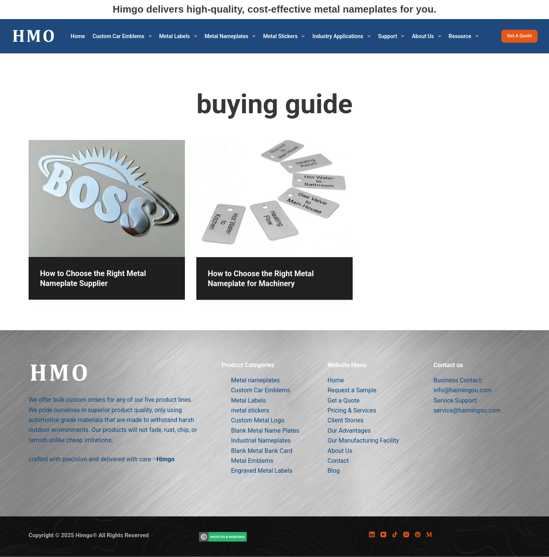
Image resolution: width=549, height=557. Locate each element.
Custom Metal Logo (257, 420)
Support (393, 36)
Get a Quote (519, 36)
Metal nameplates (255, 380)
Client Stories (345, 420)
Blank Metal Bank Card (261, 450)
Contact (338, 460)
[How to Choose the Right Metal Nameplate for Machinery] (274, 208)
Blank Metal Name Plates (265, 430)
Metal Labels (179, 36)
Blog (333, 470)
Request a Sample (351, 390)
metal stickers (285, 36)
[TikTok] (395, 535)
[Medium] (429, 535)
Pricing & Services (351, 410)
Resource (465, 36)
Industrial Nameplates (261, 440)
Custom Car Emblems (124, 36)
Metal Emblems (252, 460)
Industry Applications (342, 36)
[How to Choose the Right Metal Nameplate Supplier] (107, 200)
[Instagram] (406, 535)
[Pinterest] (418, 535)
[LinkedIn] (372, 535)
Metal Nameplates (232, 36)
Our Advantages (349, 430)
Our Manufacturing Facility (363, 440)
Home (78, 36)
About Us (428, 36)
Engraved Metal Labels (261, 470)
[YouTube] (383, 535)
